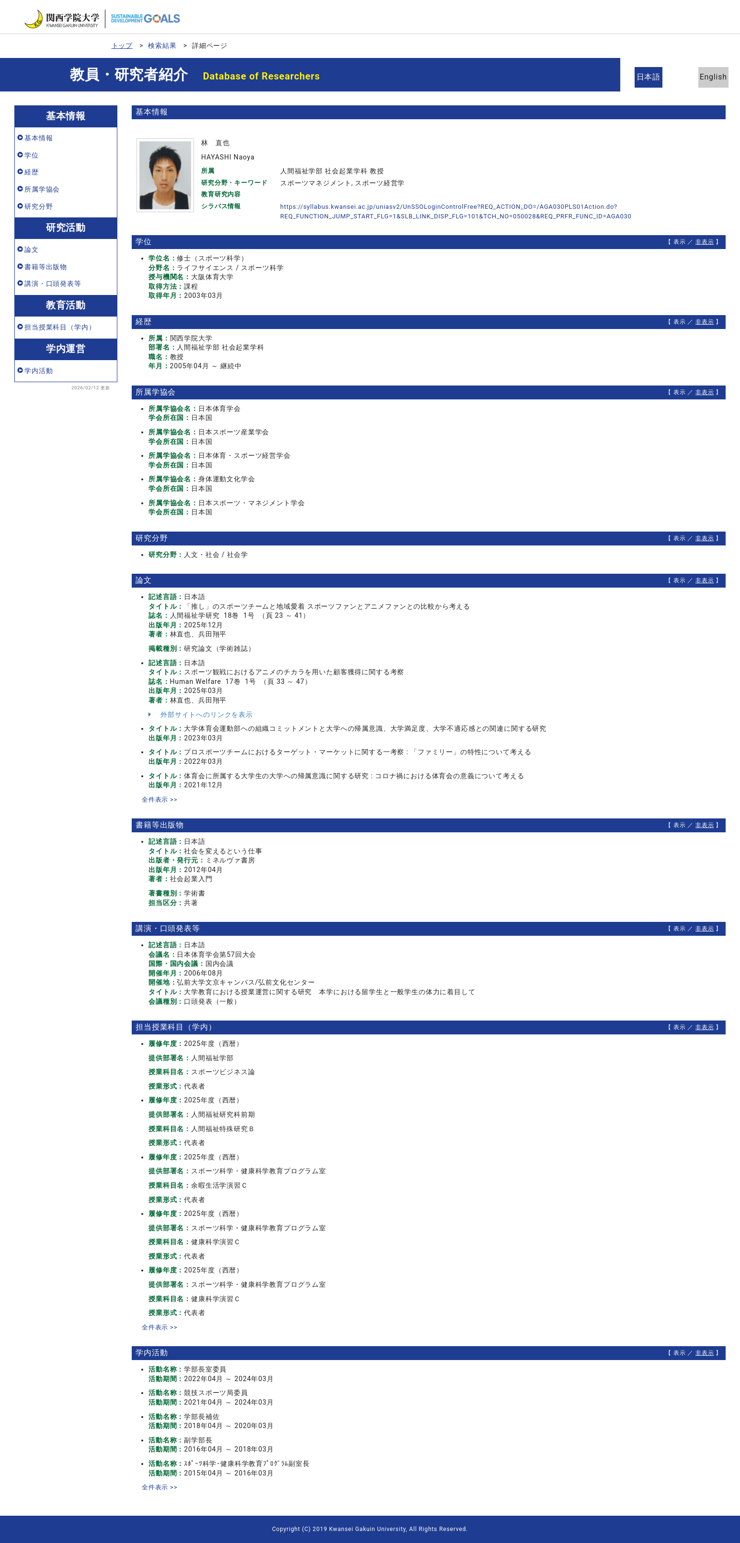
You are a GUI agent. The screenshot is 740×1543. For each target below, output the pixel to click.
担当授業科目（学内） (59, 327)
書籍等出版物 (45, 267)
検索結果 (162, 45)
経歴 (31, 172)
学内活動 (38, 370)
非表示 (704, 241)
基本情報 (38, 138)
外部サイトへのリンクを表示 (200, 714)
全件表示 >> (161, 799)
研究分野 (38, 206)
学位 (31, 155)
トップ (122, 45)
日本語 (654, 76)
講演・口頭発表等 (52, 283)
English (706, 76)
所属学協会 (42, 189)
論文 (31, 249)
